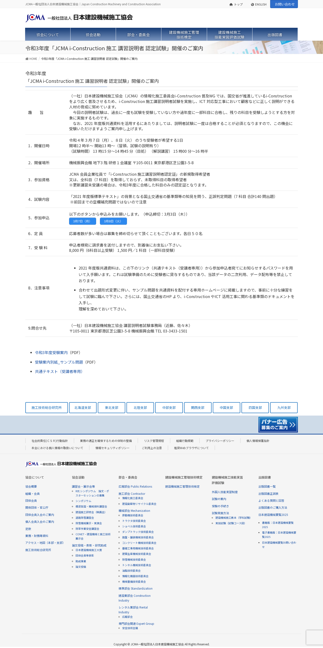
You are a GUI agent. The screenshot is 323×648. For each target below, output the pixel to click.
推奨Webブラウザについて (191, 448)
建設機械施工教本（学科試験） (233, 517)
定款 (28, 529)
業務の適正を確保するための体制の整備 (106, 441)
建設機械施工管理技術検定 (182, 486)
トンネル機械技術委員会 (136, 565)
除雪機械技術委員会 (134, 559)
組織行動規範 (184, 441)
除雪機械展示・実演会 (89, 523)
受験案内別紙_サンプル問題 (59, 362)
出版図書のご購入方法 (272, 507)
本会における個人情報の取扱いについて (57, 448)
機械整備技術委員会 (134, 581)
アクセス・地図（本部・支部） (45, 543)
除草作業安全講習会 (87, 528)
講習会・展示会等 (83, 486)
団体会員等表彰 (85, 555)
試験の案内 (219, 499)
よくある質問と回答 (271, 500)
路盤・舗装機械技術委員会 (138, 537)
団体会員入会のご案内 (39, 515)
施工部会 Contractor (132, 493)
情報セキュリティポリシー (112, 448)
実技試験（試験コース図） (231, 523)
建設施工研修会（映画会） (91, 512)
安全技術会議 (130, 628)
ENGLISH (259, 4)
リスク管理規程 (154, 441)
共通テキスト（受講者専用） (60, 371)
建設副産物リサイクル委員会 (139, 504)
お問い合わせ (285, 4)
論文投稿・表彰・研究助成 (89, 545)
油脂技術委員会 (131, 570)
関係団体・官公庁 (36, 507)
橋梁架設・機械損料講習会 (91, 506)
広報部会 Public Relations (135, 486)
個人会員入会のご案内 (39, 521)
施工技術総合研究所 (38, 550)
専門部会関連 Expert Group (136, 623)
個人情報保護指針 (257, 441)
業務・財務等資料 (36, 536)
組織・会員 (32, 493)
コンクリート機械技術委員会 (139, 543)
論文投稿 (81, 567)
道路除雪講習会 (85, 517)
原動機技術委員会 (132, 515)
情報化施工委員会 (132, 498)
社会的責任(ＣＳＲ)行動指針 (50, 441)
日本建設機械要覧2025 (273, 515)
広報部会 (127, 617)
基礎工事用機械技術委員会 (138, 548)
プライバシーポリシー (220, 441)
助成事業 (81, 561)
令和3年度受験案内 (51, 352)
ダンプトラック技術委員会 (138, 532)
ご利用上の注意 (152, 448)
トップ (236, 4)
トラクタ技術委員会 (134, 521)
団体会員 (31, 500)
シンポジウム (83, 501)
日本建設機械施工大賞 (89, 550)
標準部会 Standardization (136, 588)
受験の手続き (220, 506)
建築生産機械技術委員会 (136, 554)
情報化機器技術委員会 (135, 576)
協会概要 (31, 486)
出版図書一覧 (267, 486)
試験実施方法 (220, 513)
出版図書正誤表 (268, 493)
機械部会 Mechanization (134, 510)
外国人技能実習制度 (225, 492)
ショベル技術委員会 (134, 526)
